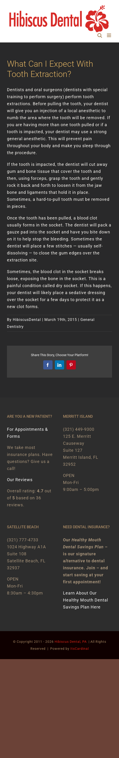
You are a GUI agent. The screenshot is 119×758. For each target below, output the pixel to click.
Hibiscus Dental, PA (71, 641)
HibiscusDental (27, 319)
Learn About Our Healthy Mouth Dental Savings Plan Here (85, 600)
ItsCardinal (79, 648)
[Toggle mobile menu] (109, 35)
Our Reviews (20, 479)
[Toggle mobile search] (99, 35)
